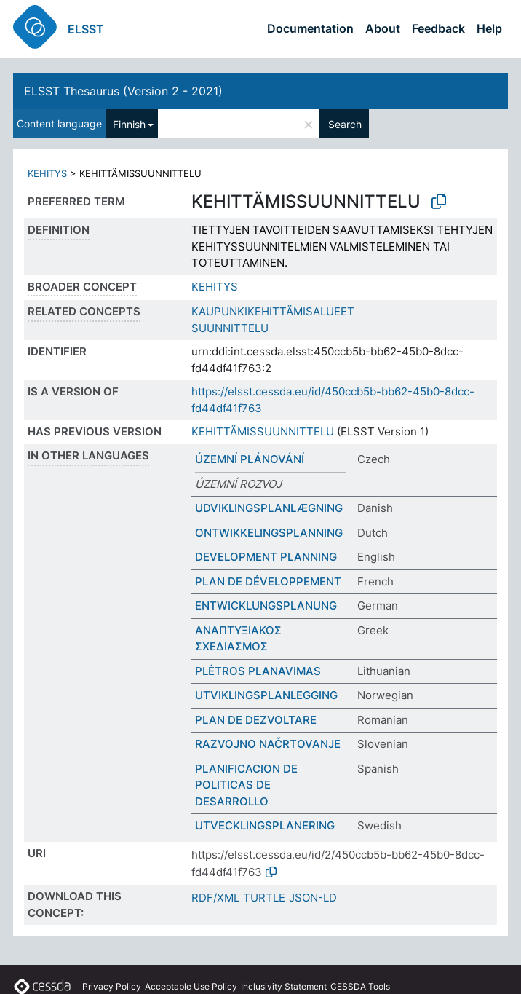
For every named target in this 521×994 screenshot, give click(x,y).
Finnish (129, 124)
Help (489, 28)
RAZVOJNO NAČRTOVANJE (268, 744)
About (382, 28)
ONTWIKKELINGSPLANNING (269, 533)
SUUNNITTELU (230, 328)
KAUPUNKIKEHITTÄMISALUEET (272, 311)
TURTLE (264, 897)
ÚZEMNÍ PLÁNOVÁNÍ (249, 459)
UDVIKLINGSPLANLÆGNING (269, 508)
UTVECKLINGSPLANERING (265, 825)
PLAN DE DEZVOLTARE (256, 720)
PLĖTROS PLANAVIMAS (258, 671)
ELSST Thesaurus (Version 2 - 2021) (123, 91)
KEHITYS (47, 173)
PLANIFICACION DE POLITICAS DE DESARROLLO (246, 785)
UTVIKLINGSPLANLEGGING (266, 695)
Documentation (310, 28)
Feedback (438, 28)
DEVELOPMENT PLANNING (266, 557)
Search (345, 124)
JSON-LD (313, 897)
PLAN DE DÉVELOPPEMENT (268, 581)
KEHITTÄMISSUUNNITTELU (262, 431)
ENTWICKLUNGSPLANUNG (266, 605)
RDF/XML (215, 897)
